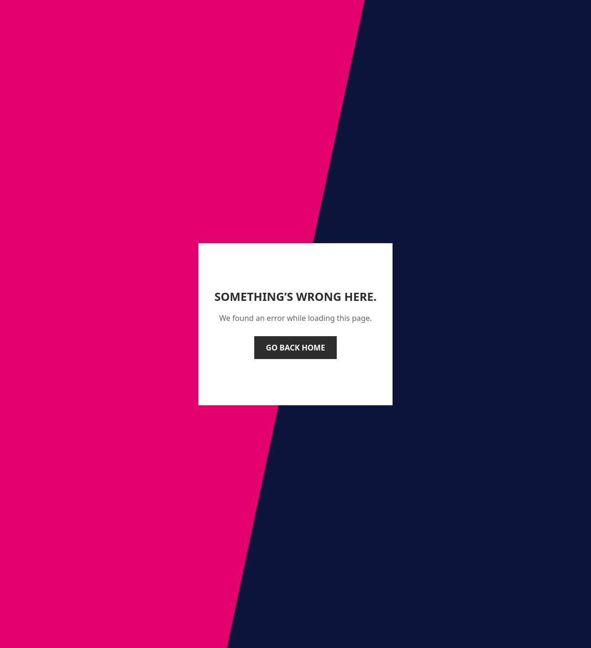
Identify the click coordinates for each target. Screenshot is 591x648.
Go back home (295, 347)
